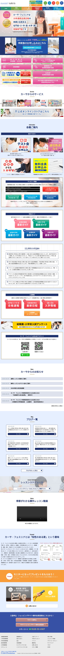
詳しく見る (18, 434)
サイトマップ (50, 643)
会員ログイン (61, 3)
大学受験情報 (4, 645)
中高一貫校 (49, 636)
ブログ (48, 645)
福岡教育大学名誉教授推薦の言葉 (48, 67)
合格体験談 (16, 67)
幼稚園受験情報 (4, 636)
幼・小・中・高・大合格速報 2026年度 (16, 60)
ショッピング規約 (51, 638)
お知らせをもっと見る (56, 406)
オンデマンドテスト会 (21, 645)
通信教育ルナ (19, 636)
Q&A (17, 640)
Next (63, 103)
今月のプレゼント (36, 638)
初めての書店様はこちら (36, 5)
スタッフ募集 (35, 647)
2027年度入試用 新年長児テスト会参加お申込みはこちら (48, 81)
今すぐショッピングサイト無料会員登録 (32, 625)
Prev (1, 103)
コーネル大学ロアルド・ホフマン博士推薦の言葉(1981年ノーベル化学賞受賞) (48, 60)
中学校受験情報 (4, 640)
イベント (34, 640)
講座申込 (34, 643)
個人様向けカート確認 (32, 1)
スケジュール (4, 647)
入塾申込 (57, 3)
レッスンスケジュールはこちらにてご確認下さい (32, 489)
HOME (6, 8)
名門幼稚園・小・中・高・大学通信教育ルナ (58, 8)
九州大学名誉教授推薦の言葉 (48, 74)
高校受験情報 (4, 643)
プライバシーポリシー (52, 640)
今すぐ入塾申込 (32, 620)
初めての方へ (19, 638)
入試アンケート (35, 636)
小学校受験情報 (4, 638)
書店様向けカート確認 (39, 1)
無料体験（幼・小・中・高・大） (47, 8)
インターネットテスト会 (22, 647)
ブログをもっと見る (32, 470)
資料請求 (49, 3)
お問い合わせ (53, 3)
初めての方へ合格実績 (45, 3)
